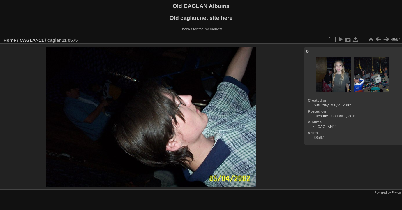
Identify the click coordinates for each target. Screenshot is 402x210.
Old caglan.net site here (201, 18)
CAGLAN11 (32, 40)
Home (9, 40)
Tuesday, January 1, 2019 (335, 116)
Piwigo (396, 192)
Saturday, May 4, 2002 (332, 105)
